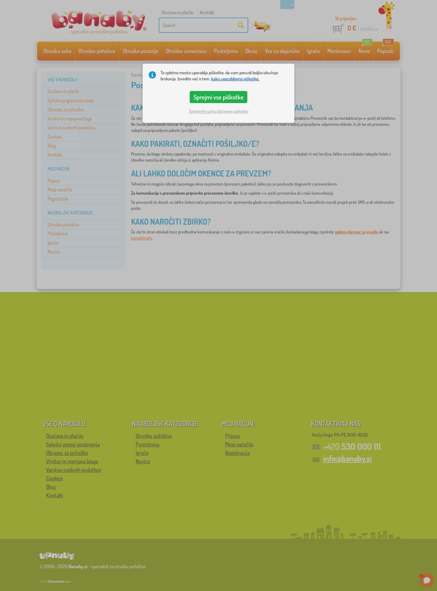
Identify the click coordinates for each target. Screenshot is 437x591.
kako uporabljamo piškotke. (235, 79)
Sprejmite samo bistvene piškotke (219, 111)
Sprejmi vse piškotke (219, 97)
